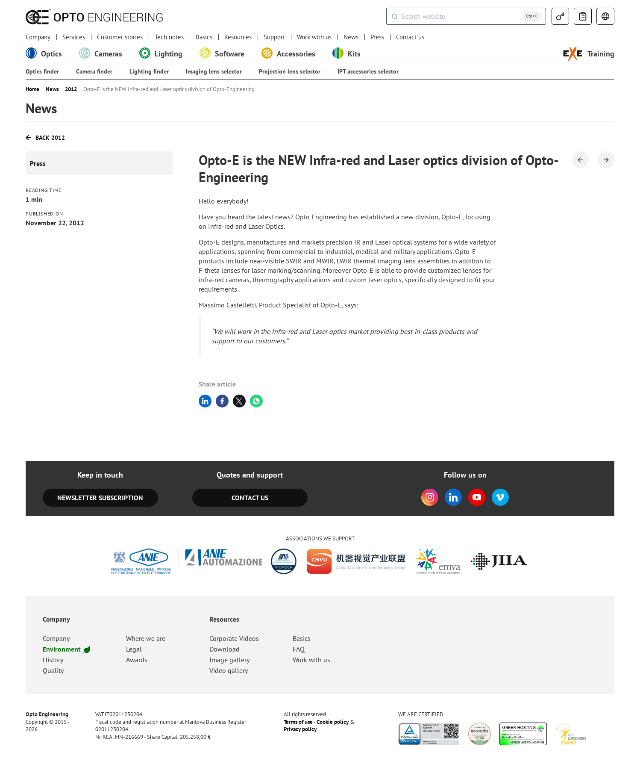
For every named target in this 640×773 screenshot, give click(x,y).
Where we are (145, 638)
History (53, 659)
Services (73, 37)
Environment (66, 649)
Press (377, 37)
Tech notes (169, 37)
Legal (134, 649)
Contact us (410, 37)
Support (274, 37)
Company (38, 37)
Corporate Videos (234, 638)
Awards (136, 659)
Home (32, 89)
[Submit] (394, 16)
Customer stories (120, 37)
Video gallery (228, 670)
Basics (204, 37)
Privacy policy (300, 729)
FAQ (299, 649)
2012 (71, 89)
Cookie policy (333, 722)
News (350, 37)
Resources (238, 37)
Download (224, 649)
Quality (53, 670)
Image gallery (229, 659)
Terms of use (298, 722)
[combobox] (466, 16)
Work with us (314, 37)
